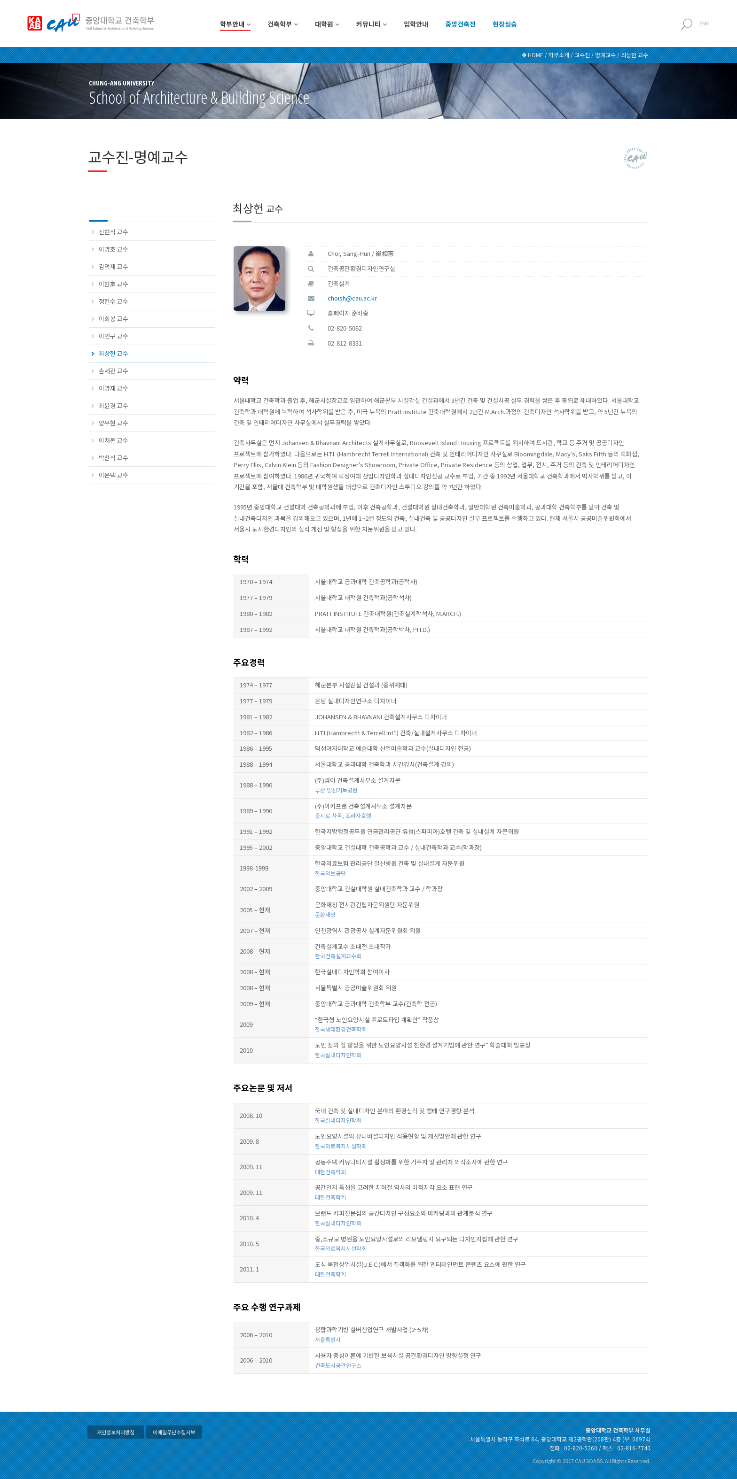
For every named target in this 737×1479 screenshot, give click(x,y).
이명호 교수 (113, 249)
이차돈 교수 (113, 440)
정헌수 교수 (113, 301)
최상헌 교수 (113, 353)
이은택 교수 (113, 474)
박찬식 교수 (113, 457)
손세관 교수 (113, 370)
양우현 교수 (113, 422)
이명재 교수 (113, 388)
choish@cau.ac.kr (352, 297)
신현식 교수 (113, 231)
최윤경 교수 (113, 405)
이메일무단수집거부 (174, 1432)
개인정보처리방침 (115, 1432)
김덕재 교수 (113, 266)
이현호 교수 (113, 283)
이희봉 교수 (113, 318)
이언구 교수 (113, 335)
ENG (704, 23)
